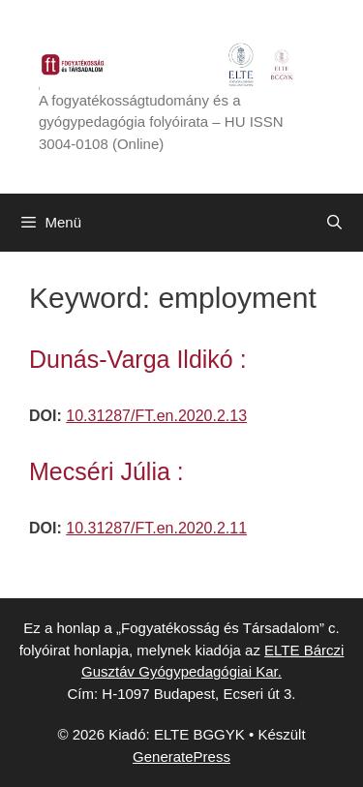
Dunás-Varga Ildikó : (138, 359)
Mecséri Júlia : (106, 471)
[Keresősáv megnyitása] (334, 223)
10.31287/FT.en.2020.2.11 (156, 528)
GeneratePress (181, 756)
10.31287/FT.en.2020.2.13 (156, 416)
